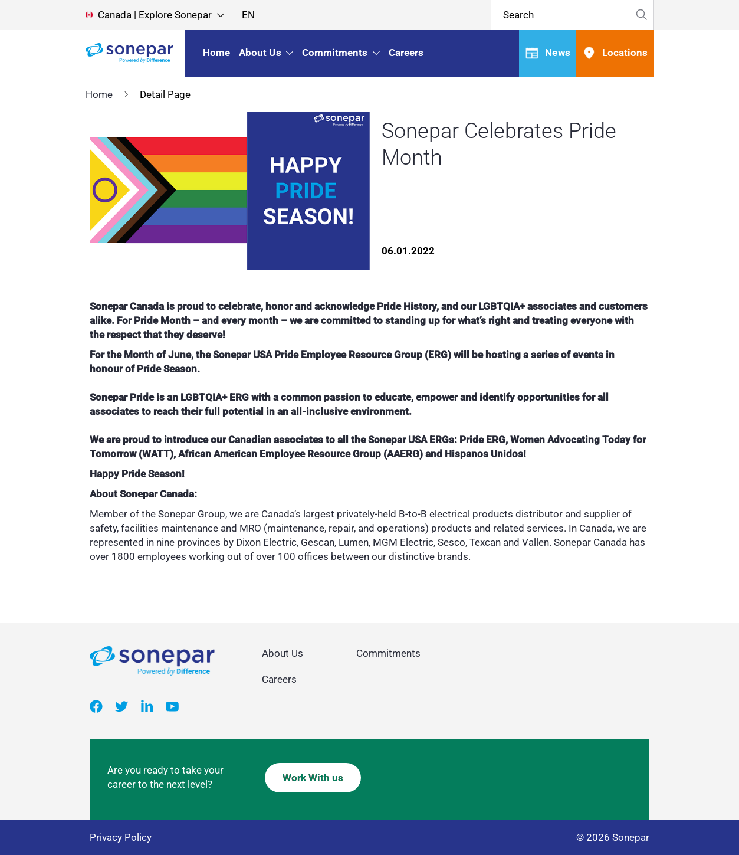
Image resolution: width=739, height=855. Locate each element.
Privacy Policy (121, 837)
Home (99, 94)
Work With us (313, 778)
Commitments (388, 653)
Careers (279, 679)
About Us (282, 653)
